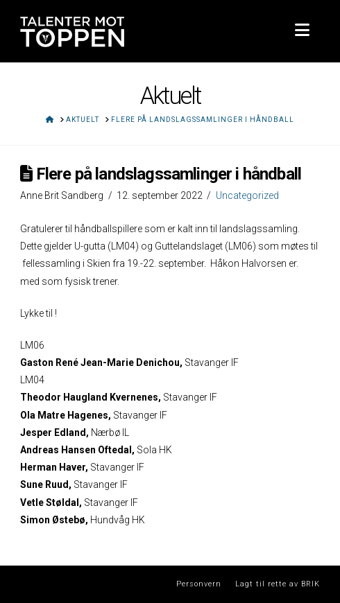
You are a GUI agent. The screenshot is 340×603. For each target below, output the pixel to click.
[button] (302, 30)
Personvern (198, 583)
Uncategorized (247, 195)
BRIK (310, 583)
